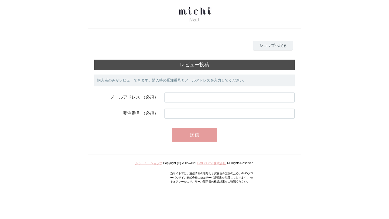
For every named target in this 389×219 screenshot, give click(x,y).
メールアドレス (125, 97)
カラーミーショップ (148, 163)
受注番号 (131, 113)
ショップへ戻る (273, 45)
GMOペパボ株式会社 (211, 163)
